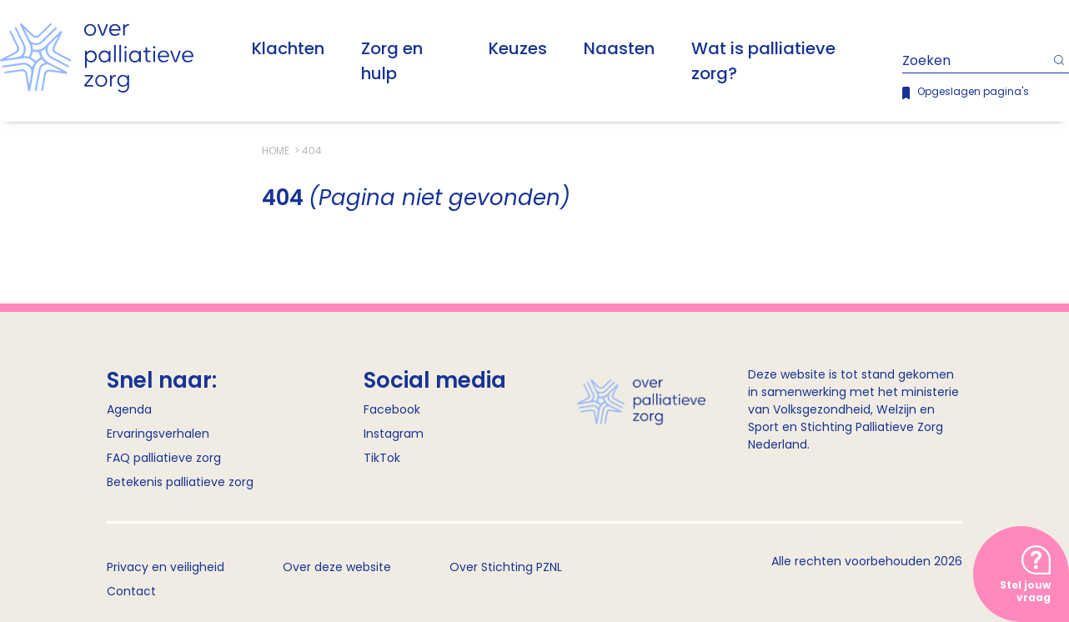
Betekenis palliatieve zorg (180, 482)
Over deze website (337, 567)
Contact (131, 591)
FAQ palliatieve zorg (164, 457)
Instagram (394, 433)
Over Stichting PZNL (505, 567)
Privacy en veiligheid (165, 567)
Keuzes (518, 48)
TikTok (382, 457)
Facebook (392, 409)
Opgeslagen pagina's (973, 91)
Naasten (619, 48)
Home (277, 150)
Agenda (129, 409)
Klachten (288, 48)
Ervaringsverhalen (158, 433)
